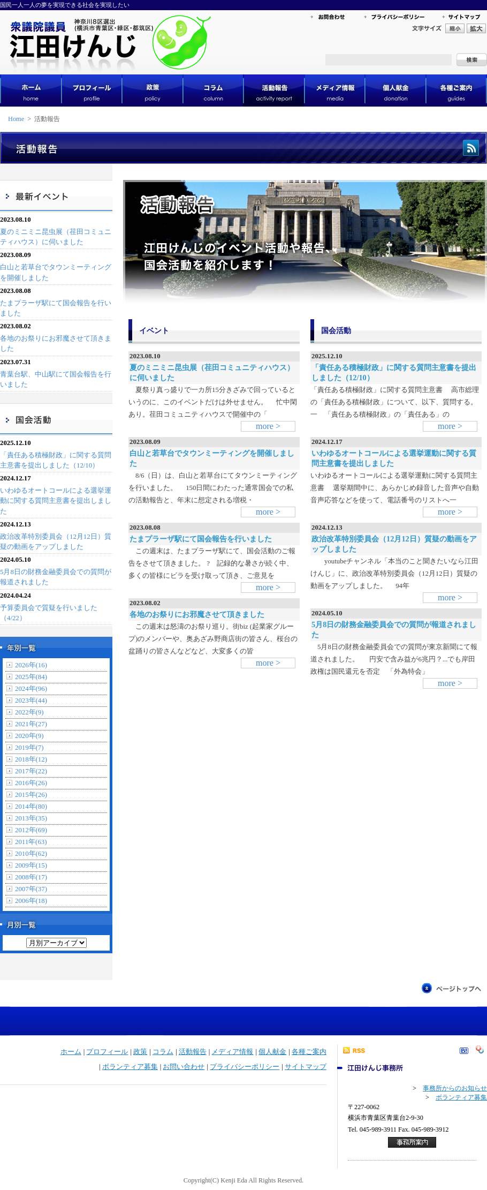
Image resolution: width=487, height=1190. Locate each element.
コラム (163, 1052)
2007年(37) (31, 889)
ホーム (70, 1052)
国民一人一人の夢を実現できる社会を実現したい (65, 5)
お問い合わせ (183, 1067)
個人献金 (272, 1052)
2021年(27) (31, 724)
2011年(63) (31, 842)
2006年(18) (31, 901)
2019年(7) (29, 747)
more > (268, 426)
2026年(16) (31, 665)
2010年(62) (31, 853)
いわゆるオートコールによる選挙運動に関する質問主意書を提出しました (55, 501)
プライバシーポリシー (244, 1067)
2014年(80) (31, 806)
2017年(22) (31, 771)
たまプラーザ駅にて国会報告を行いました (201, 538)
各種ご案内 (309, 1052)
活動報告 (193, 1052)
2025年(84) (31, 677)
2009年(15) (31, 865)
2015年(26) (31, 795)
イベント (154, 330)
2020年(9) (29, 736)
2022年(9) (29, 712)
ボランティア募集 (130, 1067)
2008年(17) (31, 877)
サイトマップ (305, 1067)
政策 (140, 1052)
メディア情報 (232, 1052)
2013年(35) (31, 818)
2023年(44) (31, 700)
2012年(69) (31, 830)
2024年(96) (31, 688)
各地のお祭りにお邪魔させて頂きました (197, 614)
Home (16, 119)
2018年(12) (31, 759)
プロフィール (107, 1052)
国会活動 (336, 330)
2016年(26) (31, 783)
